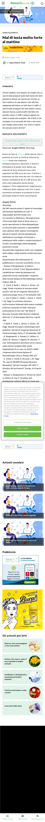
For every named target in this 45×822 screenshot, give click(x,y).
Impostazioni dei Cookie (22, 422)
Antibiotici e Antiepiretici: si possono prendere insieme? (16, 677)
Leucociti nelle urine (13, 706)
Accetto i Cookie (22, 434)
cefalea (21, 154)
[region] (22, 411)
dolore (5, 160)
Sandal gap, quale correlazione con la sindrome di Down (20, 487)
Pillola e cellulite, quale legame (21, 515)
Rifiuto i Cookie (22, 428)
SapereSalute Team (17, 63)
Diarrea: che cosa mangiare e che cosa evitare (16, 644)
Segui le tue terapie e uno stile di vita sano (22, 142)
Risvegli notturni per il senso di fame (21, 541)
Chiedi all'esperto (14, 11)
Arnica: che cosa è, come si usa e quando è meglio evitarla (16, 661)
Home (4, 11)
